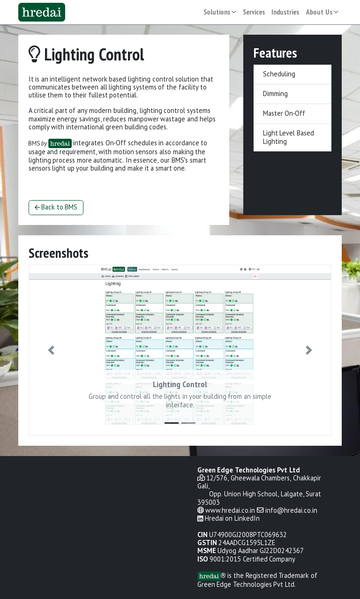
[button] (51, 350)
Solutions (219, 12)
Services (254, 12)
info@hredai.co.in (291, 511)
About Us (322, 12)
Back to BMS (56, 207)
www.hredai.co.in (230, 511)
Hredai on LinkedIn (232, 519)
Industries (285, 12)
